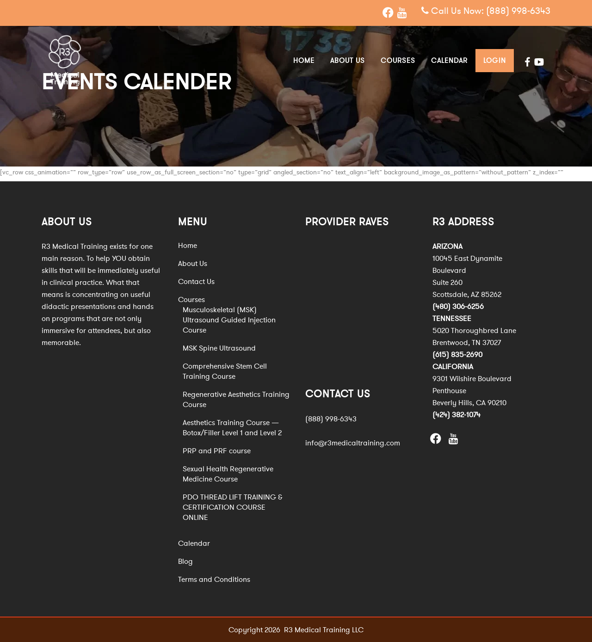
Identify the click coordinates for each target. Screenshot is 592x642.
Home (187, 246)
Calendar (194, 543)
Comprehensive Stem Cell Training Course (225, 371)
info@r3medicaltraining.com (352, 443)
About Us (192, 264)
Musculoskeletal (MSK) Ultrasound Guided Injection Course (229, 320)
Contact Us (196, 282)
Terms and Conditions (214, 579)
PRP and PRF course (217, 451)
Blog (185, 561)
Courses (191, 300)
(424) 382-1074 (456, 415)
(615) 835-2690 (457, 355)
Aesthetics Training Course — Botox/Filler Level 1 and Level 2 (232, 428)
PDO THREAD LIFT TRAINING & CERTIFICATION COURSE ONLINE (233, 507)
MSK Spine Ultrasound (219, 348)
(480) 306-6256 (458, 307)
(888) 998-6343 (518, 11)
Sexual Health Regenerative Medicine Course (228, 474)
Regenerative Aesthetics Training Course (236, 399)
